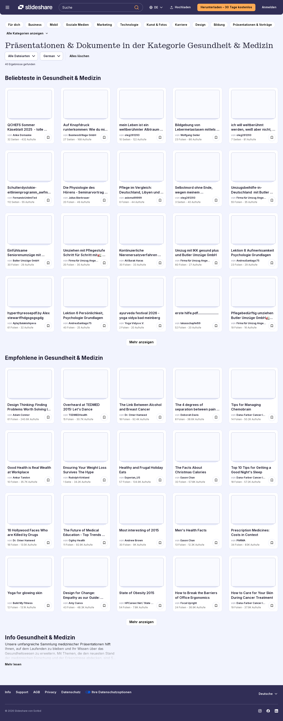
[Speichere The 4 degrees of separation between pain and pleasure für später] (216, 417)
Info (8, 692)
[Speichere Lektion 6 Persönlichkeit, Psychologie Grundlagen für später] (104, 325)
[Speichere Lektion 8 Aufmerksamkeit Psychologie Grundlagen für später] (272, 263)
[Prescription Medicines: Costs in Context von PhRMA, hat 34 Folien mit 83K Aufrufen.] (253, 521)
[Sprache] (51, 56)
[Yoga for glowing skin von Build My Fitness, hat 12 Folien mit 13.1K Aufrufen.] (30, 583)
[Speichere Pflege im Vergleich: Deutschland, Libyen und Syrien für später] (160, 200)
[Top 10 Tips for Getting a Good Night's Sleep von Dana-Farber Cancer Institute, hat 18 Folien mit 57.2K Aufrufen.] (253, 458)
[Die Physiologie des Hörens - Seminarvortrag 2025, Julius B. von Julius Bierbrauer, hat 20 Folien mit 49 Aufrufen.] (85, 178)
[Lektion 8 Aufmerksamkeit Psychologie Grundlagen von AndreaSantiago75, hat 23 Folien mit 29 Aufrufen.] (253, 241)
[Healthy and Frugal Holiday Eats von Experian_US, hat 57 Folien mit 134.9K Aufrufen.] (141, 458)
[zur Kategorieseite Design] (200, 24)
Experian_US (132, 477)
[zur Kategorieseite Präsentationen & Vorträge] (252, 24)
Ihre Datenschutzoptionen (108, 692)
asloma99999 (133, 197)
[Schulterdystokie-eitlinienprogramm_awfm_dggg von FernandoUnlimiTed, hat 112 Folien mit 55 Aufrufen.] (30, 178)
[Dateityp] (21, 56)
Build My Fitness (23, 603)
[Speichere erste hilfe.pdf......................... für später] (216, 325)
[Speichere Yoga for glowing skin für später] (48, 605)
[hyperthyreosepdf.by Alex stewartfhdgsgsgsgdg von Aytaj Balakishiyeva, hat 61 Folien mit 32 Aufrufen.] (30, 303)
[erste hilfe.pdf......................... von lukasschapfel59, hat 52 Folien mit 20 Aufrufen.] (197, 303)
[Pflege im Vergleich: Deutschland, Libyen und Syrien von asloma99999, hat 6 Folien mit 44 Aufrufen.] (141, 178)
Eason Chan (187, 477)
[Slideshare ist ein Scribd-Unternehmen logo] (35, 7)
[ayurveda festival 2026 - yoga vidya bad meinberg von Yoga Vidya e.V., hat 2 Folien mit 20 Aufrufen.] (141, 303)
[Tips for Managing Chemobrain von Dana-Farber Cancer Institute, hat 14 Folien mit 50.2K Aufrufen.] (253, 395)
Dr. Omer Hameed (136, 414)
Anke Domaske (22, 135)
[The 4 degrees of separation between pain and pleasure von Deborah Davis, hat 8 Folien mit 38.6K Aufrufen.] (197, 395)
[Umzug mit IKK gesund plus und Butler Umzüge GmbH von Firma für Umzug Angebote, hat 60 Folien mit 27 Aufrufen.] (197, 241)
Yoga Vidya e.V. (134, 323)
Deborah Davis (189, 414)
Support (22, 692)
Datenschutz (71, 692)
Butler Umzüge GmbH (26, 260)
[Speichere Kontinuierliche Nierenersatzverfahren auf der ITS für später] (160, 263)
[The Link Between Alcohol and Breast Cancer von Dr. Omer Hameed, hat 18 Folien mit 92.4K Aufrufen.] (141, 395)
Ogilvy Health (77, 540)
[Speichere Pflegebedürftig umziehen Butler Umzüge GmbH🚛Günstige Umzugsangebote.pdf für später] (272, 325)
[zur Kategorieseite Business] (35, 24)
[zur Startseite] (14, 24)
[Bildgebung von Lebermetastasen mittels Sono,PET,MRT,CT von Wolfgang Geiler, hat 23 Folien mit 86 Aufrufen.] (197, 115)
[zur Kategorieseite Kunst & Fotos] (156, 24)
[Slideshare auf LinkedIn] (276, 711)
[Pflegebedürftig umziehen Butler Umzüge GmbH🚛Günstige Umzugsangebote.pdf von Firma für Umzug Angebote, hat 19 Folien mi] (253, 303)
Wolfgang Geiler (190, 135)
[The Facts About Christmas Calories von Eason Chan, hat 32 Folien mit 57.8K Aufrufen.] (197, 458)
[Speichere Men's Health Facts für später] (216, 542)
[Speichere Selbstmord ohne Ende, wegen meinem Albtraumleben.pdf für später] (216, 200)
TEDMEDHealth (78, 414)
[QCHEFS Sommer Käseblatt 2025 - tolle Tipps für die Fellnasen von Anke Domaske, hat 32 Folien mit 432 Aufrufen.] (30, 115)
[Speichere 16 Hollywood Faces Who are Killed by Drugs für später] (48, 542)
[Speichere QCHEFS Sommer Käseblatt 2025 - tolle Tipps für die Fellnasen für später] (48, 137)
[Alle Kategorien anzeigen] (27, 33)
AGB (36, 692)
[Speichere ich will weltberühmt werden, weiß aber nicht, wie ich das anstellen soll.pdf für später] (272, 137)
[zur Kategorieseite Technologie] (129, 24)
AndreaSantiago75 (247, 260)
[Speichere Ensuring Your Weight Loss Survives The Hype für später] (104, 480)
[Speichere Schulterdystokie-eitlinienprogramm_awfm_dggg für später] (48, 200)
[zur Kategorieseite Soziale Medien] (77, 24)
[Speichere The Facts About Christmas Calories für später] (216, 480)
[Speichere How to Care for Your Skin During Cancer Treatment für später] (272, 605)
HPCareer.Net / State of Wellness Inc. (140, 603)
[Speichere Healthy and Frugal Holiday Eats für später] (160, 480)
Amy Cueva (76, 603)
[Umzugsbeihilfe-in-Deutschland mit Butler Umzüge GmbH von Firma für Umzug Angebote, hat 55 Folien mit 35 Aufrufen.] (253, 178)
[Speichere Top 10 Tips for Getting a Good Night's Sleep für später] (272, 480)
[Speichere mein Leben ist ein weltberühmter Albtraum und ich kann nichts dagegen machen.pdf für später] (160, 137)
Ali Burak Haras (134, 260)
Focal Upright (188, 603)
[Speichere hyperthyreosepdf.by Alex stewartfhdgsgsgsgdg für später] (48, 325)
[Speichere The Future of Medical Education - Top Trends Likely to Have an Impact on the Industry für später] (104, 542)
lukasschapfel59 (190, 323)
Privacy (50, 692)
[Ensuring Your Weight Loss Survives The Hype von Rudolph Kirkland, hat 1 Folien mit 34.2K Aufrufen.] (85, 458)
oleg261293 (132, 135)
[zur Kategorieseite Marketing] (104, 24)
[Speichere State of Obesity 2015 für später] (160, 605)
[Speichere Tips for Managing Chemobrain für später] (272, 417)
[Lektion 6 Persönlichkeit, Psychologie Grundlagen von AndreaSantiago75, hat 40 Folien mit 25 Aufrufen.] (85, 303)
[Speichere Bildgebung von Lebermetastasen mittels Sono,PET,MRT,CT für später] (216, 137)
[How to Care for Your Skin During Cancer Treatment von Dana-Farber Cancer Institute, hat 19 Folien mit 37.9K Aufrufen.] (253, 583)
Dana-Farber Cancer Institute (251, 414)
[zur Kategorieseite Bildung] (219, 24)
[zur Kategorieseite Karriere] (181, 24)
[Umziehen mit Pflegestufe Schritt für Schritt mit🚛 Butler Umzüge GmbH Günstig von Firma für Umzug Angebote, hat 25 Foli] (85, 241)
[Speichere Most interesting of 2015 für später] (160, 542)
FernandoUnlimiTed (25, 197)
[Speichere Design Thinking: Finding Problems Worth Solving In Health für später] (48, 417)
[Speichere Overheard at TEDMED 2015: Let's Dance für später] (104, 417)
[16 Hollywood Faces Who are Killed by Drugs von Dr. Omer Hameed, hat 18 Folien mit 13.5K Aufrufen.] (30, 521)
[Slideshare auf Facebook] (268, 711)
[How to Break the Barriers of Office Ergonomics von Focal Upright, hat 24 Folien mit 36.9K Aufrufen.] (197, 583)
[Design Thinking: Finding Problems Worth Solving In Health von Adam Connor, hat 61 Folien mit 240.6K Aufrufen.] (30, 395)
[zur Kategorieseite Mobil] (54, 24)
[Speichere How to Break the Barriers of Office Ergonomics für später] (216, 605)
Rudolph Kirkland (79, 477)
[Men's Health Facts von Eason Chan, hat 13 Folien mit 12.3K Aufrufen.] (197, 521)
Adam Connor (21, 414)
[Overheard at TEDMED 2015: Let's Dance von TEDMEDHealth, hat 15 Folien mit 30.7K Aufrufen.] (85, 395)
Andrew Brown (134, 540)
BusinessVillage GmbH (82, 135)
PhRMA (240, 540)
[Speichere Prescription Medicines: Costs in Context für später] (272, 542)
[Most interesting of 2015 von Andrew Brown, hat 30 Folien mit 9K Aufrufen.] (141, 521)
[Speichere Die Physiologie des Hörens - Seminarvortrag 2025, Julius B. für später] (104, 200)
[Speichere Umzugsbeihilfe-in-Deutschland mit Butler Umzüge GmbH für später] (272, 200)
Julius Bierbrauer (79, 197)
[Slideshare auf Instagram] (260, 711)
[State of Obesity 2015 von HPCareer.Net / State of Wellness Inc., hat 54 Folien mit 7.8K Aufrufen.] (141, 583)
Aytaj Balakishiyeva (24, 323)
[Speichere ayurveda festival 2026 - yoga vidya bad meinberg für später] (160, 325)
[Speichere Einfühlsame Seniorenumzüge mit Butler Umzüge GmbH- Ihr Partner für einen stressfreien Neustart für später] (48, 263)
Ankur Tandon (21, 477)
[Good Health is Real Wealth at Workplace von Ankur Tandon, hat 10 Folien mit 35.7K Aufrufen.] (30, 458)
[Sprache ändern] (156, 7)
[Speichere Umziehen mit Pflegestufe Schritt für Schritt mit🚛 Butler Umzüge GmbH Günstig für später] (104, 263)
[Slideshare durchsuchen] (101, 7)
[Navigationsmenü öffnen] (7, 7)
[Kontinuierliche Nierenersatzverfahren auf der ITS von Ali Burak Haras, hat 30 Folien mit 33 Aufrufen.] (141, 241)
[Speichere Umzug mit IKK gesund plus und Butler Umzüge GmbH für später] (216, 263)
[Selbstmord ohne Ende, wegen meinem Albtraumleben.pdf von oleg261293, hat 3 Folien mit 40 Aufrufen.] (197, 178)
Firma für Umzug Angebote (251, 197)
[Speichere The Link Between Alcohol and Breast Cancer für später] (160, 417)
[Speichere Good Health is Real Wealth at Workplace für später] (48, 480)
